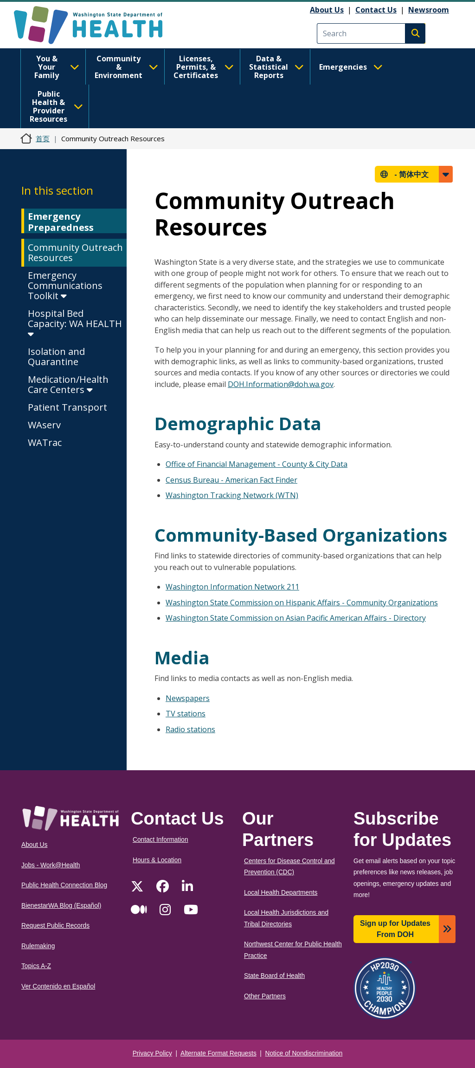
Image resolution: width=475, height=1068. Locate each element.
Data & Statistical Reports (276, 66)
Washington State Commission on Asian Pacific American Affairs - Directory (296, 618)
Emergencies (351, 67)
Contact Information (160, 839)
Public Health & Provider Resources (56, 106)
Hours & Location (157, 860)
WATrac (45, 442)
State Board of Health (274, 975)
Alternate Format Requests (218, 1053)
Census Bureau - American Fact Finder (231, 480)
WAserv (44, 425)
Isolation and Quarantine (56, 356)
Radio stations (190, 729)
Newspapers (188, 698)
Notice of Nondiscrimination (304, 1053)
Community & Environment (126, 66)
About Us (327, 10)
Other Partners (265, 996)
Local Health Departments (280, 892)
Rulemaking (38, 946)
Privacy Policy (152, 1053)
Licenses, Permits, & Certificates (203, 66)
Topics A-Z (36, 966)
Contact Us (376, 10)
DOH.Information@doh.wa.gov (281, 384)
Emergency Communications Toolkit (65, 285)
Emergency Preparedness (61, 222)
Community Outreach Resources (75, 252)
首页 (43, 138)
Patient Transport (67, 407)
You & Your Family (56, 66)
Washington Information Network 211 (232, 587)
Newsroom (428, 10)
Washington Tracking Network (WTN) (232, 495)
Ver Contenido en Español (58, 986)
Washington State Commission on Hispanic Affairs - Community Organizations (302, 602)
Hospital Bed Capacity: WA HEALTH (75, 323)
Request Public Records (55, 925)
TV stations (185, 713)
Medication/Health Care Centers (68, 384)
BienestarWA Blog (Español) (61, 905)
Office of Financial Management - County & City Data (256, 464)
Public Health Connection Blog (64, 885)
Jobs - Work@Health (50, 865)
